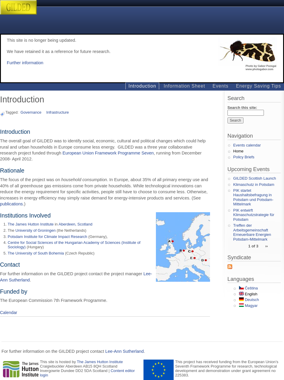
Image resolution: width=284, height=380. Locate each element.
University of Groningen (35, 230)
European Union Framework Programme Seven (108, 153)
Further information (25, 62)
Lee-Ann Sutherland (124, 351)
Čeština (248, 288)
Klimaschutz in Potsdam (253, 184)
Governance (30, 112)
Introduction (142, 85)
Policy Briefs (243, 157)
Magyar (248, 305)
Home (238, 151)
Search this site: (242, 107)
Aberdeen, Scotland (75, 224)
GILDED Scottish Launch (254, 178)
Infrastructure (57, 112)
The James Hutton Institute (31, 224)
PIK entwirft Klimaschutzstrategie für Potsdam (253, 215)
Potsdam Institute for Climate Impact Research (47, 236)
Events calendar (247, 145)
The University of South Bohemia (36, 253)
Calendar (8, 312)
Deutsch (249, 299)
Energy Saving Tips (258, 85)
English (248, 294)
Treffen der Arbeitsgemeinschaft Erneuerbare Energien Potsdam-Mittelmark (252, 232)
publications (11, 204)
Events (221, 85)
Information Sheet (184, 85)
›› (266, 246)
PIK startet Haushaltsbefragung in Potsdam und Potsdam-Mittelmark (253, 197)
